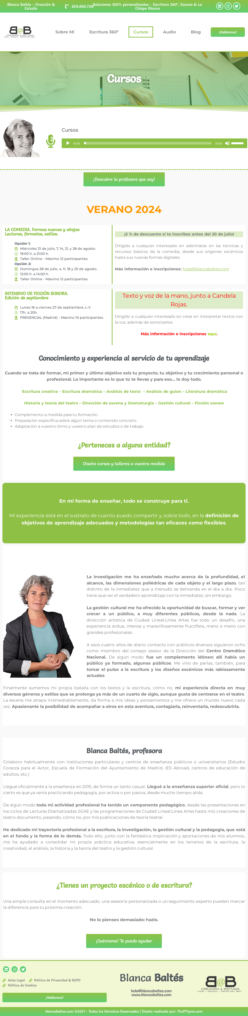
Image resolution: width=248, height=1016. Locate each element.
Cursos (141, 32)
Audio (169, 32)
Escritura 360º (104, 32)
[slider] (147, 143)
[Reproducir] (68, 143)
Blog (196, 32)
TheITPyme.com (190, 1011)
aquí (212, 334)
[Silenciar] (227, 143)
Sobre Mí (64, 32)
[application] (154, 143)
